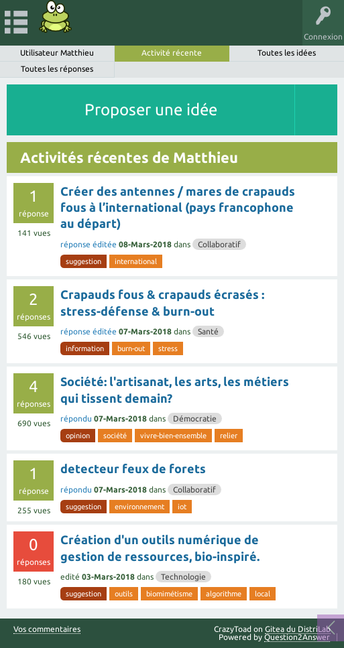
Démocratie (195, 418)
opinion (78, 436)
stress (168, 348)
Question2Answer (297, 637)
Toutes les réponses (57, 68)
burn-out (131, 348)
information (85, 348)
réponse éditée (88, 244)
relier (228, 436)
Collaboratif (219, 244)
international (136, 261)
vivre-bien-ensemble (173, 436)
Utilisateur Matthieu (57, 52)
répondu (76, 418)
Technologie (183, 576)
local (262, 594)
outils (124, 594)
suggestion (83, 261)
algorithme (223, 594)
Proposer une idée (150, 110)
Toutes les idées (286, 52)
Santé (208, 331)
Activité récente (171, 52)
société (115, 436)
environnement (139, 507)
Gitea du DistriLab (298, 629)
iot (182, 507)
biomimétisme (169, 594)
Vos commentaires (46, 629)
